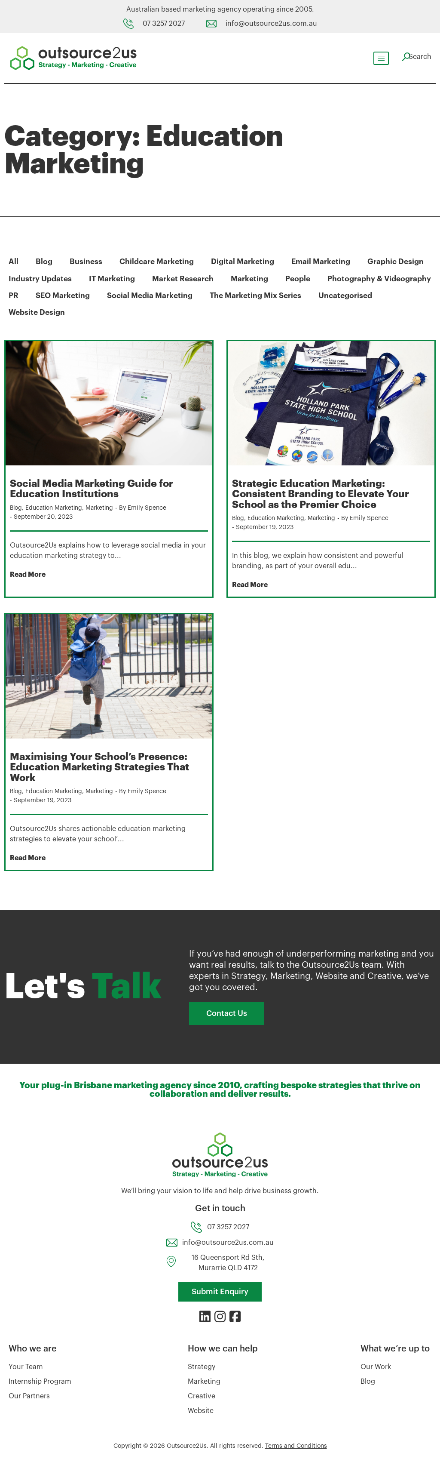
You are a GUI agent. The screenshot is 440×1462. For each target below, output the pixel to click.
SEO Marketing (185, 295)
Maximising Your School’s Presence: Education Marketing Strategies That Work (101, 766)
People (301, 278)
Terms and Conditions (296, 1445)
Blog (44, 261)
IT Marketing (112, 278)
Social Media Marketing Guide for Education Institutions (93, 488)
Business (86, 261)
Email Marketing (323, 261)
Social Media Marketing (273, 295)
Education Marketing (55, 507)
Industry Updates (40, 278)
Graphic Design (398, 261)
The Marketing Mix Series (381, 295)
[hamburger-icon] (376, 58)
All (13, 261)
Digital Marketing (244, 261)
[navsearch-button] (414, 56)
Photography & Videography (61, 295)
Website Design (109, 312)
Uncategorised (36, 312)
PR (135, 295)
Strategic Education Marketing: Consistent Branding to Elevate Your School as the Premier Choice (322, 493)
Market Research (184, 278)
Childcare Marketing (157, 261)
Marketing (252, 278)
